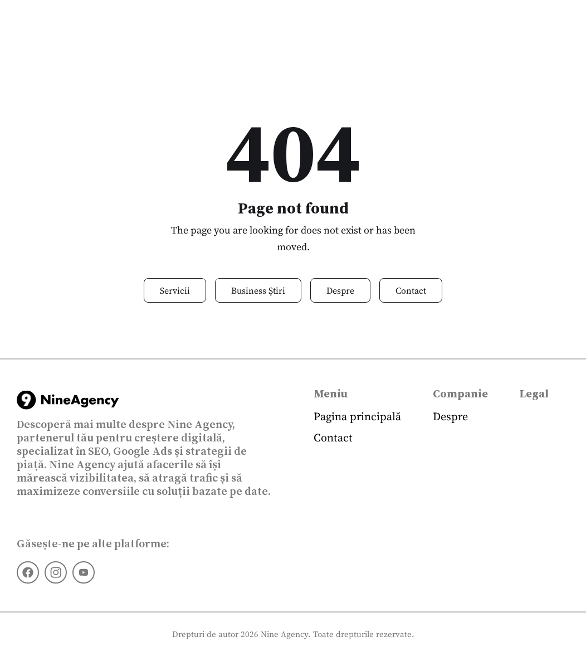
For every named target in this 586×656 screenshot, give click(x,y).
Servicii (175, 290)
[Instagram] (56, 572)
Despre (340, 290)
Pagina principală (357, 416)
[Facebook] (28, 572)
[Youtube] (83, 572)
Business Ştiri (258, 290)
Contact (410, 290)
